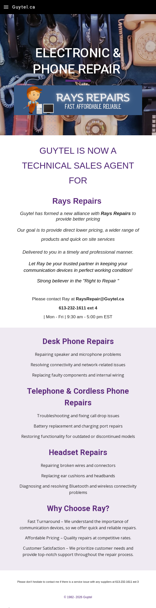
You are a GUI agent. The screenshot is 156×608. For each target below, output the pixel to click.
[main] (78, 63)
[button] (6, 7)
